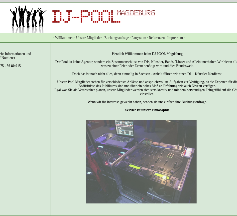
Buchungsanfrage (116, 38)
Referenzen (157, 38)
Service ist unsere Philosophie (147, 110)
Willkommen (64, 38)
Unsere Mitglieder (89, 38)
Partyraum (139, 38)
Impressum (175, 38)
